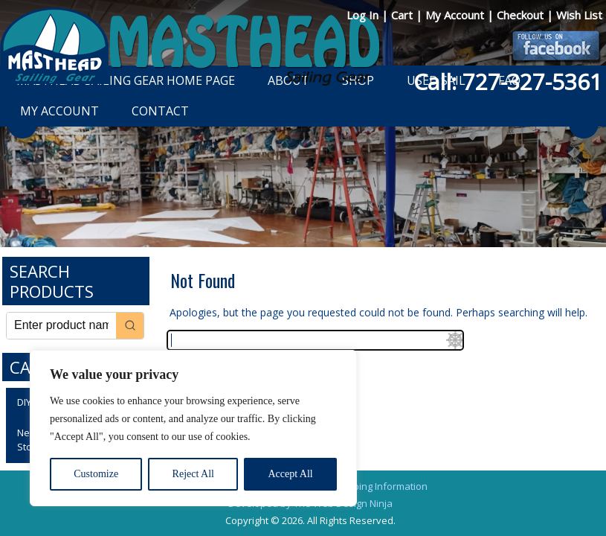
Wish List (579, 14)
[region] (193, 428)
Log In (363, 14)
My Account (456, 14)
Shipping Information (380, 486)
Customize (96, 473)
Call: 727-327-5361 (507, 81)
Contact (160, 111)
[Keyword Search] (61, 326)
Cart (403, 14)
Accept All (290, 473)
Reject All (193, 473)
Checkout (522, 14)
